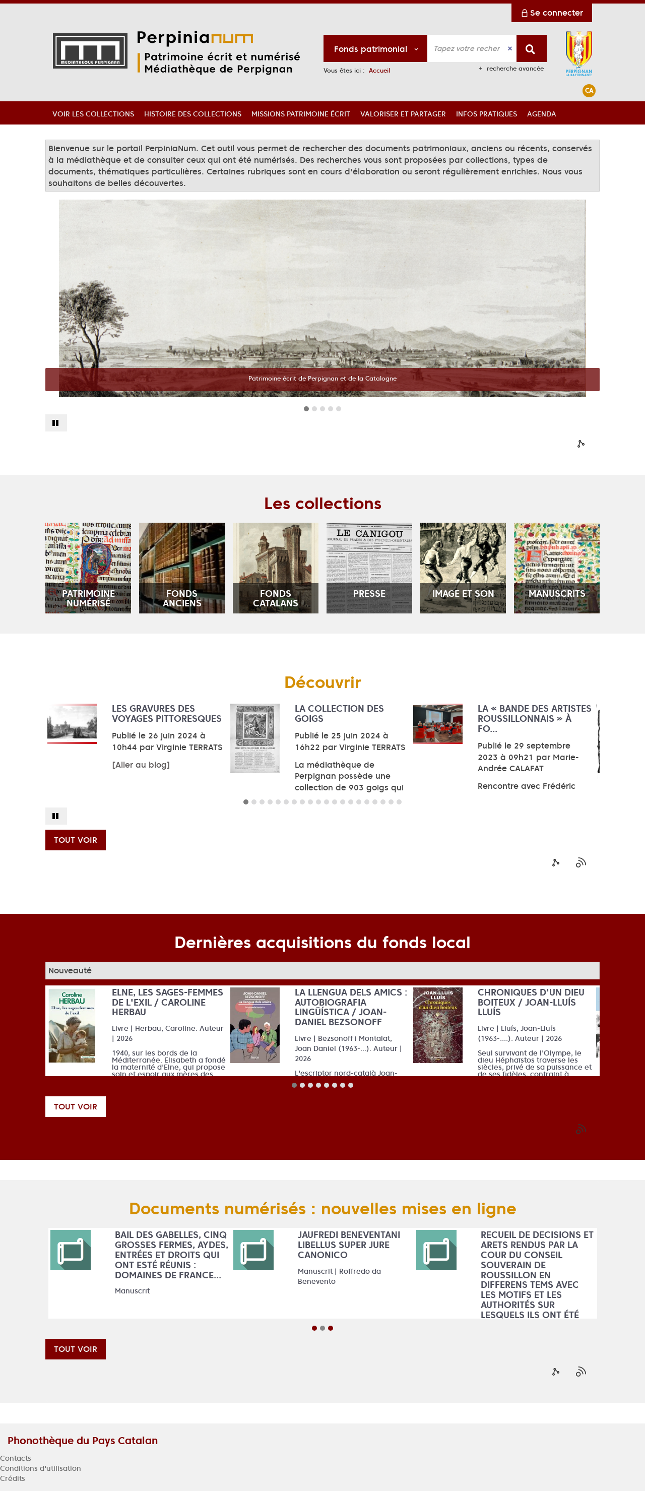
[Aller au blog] (141, 765)
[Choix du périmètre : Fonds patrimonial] (376, 48)
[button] (93, 113)
